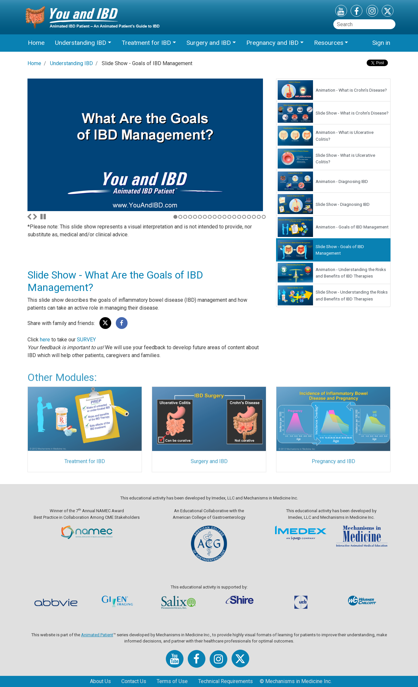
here (45, 339)
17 (254, 217)
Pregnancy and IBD (333, 463)
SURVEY (86, 339)
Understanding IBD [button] (80, 42)
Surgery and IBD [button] (208, 42)
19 (264, 217)
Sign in (381, 42)
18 (259, 217)
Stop (43, 217)
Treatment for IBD (84, 463)
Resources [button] (328, 42)
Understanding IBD (71, 63)
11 (224, 217)
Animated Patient (97, 634)
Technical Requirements (225, 681)
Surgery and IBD (209, 463)
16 (249, 217)
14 (239, 217)
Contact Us (133, 681)
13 (234, 217)
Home (36, 42)
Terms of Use (172, 681)
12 (229, 217)
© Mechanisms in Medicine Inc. (296, 681)
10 (220, 217)
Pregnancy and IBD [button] (272, 42)
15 (244, 217)
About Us (100, 681)
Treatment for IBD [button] (146, 42)
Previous (29, 217)
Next (35, 217)
